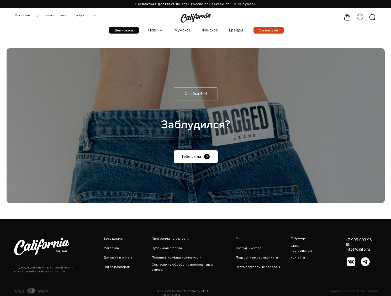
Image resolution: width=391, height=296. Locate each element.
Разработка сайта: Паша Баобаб (352, 291)
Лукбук (78, 15)
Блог (95, 15)
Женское (210, 30)
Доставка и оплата (51, 15)
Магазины (22, 15)
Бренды (236, 30)
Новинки (155, 30)
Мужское (183, 30)
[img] (196, 17)
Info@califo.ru (358, 249)
